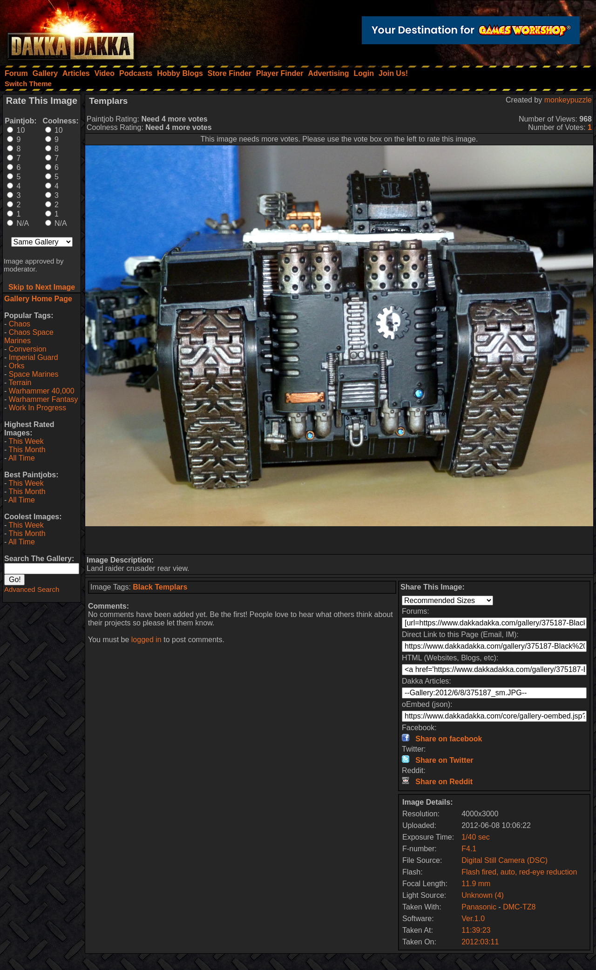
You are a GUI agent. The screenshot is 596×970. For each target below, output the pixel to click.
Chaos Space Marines (29, 336)
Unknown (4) (482, 895)
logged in (146, 640)
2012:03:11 (480, 942)
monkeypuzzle (568, 100)
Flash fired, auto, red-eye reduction (519, 872)
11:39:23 (475, 930)
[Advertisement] (339, 540)
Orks (17, 366)
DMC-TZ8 (519, 907)
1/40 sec (475, 837)
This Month (26, 450)
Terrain (19, 383)
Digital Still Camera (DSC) (504, 860)
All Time (21, 458)
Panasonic (478, 907)
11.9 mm (475, 884)
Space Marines (34, 374)
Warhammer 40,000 (41, 391)
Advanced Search (31, 589)
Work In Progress (37, 408)
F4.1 (468, 849)
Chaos (19, 324)
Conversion (28, 349)
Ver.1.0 (473, 919)
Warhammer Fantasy (43, 399)
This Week (25, 441)
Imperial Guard (33, 357)
